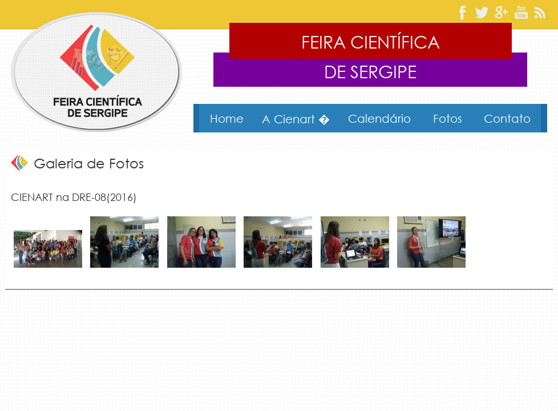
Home (227, 118)
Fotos (447, 118)
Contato (507, 118)
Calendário (379, 118)
